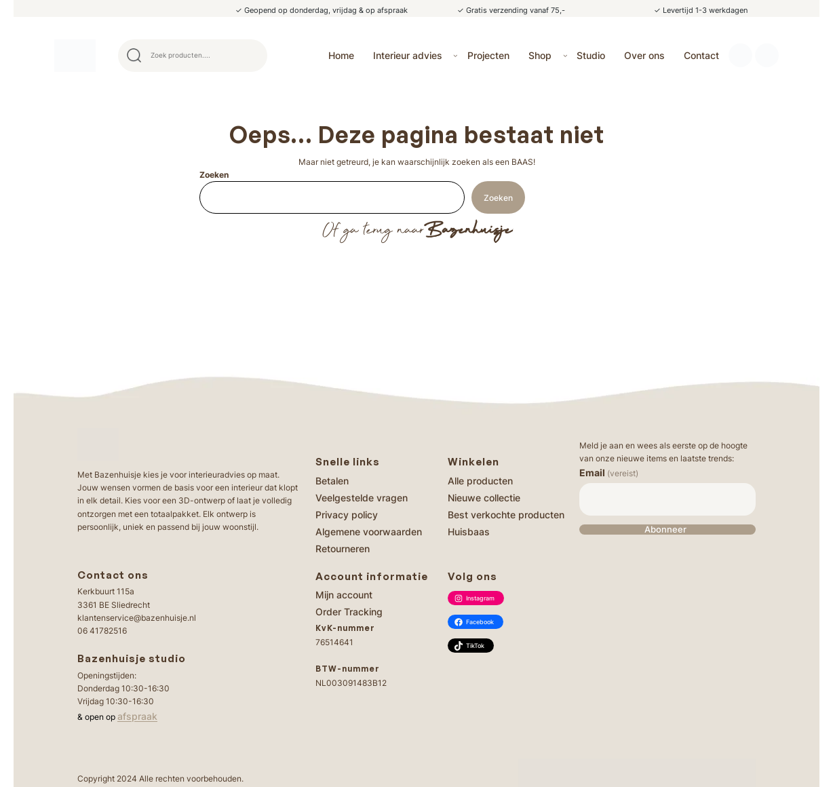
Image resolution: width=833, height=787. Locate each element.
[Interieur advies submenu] (455, 55)
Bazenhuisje (467, 231)
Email (608, 472)
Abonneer (665, 529)
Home (341, 55)
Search (251, 55)
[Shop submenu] (565, 55)
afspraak (137, 716)
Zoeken (214, 175)
